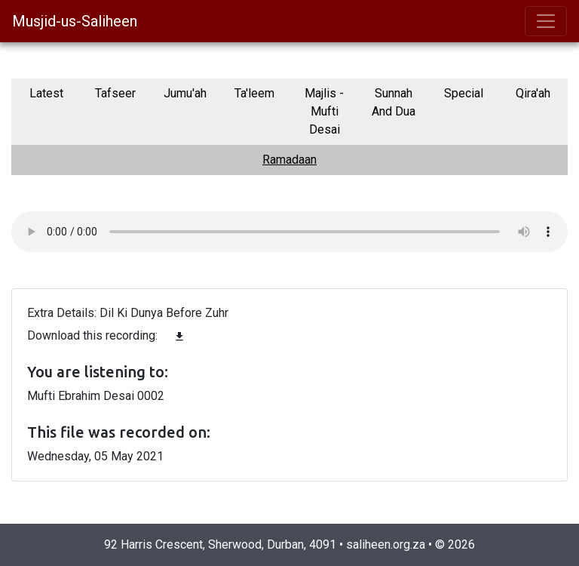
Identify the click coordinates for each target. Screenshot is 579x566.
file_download (179, 337)
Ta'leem (254, 93)
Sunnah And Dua (393, 102)
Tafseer (115, 93)
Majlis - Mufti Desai (324, 111)
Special (463, 93)
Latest (46, 93)
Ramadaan (289, 159)
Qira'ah (533, 93)
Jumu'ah (185, 93)
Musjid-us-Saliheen (74, 21)
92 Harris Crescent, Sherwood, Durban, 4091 (220, 544)
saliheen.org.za (385, 544)
